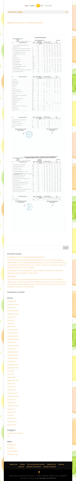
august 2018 (11, 399)
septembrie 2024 (13, 314)
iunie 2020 (10, 371)
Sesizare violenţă (50, 467)
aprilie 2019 (11, 384)
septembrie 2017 (13, 406)
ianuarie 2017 (11, 412)
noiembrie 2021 (12, 352)
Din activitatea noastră (35, 464)
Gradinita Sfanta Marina (15, 433)
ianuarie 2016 (11, 425)
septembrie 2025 (13, 304)
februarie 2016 (12, 422)
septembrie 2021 (13, 358)
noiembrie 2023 (12, 333)
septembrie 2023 (13, 339)
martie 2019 (11, 387)
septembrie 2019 (13, 380)
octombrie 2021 (12, 355)
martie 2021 (11, 361)
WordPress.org (12, 454)
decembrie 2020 (12, 365)
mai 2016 (10, 415)
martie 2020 (11, 377)
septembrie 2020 (13, 368)
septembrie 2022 (13, 345)
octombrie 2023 (12, 336)
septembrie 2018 (13, 396)
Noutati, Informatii (34, 467)
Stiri (8, 436)
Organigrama (11, 276)
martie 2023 (11, 342)
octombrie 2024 (12, 311)
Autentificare (11, 445)
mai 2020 (10, 374)
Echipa (22, 464)
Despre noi (13, 464)
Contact (21, 467)
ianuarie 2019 (11, 390)
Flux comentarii (12, 451)
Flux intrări (10, 448)
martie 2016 (11, 418)
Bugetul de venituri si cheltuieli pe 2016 (24, 22)
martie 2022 (11, 349)
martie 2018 (11, 403)
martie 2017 (11, 409)
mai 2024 (10, 323)
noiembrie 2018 (12, 393)
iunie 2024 (10, 320)
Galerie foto (51, 464)
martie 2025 (11, 308)
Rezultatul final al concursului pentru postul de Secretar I (26, 257)
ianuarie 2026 (11, 301)
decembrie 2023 (12, 330)
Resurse (61, 464)
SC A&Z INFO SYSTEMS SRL (46, 478)
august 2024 (11, 317)
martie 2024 (11, 326)
